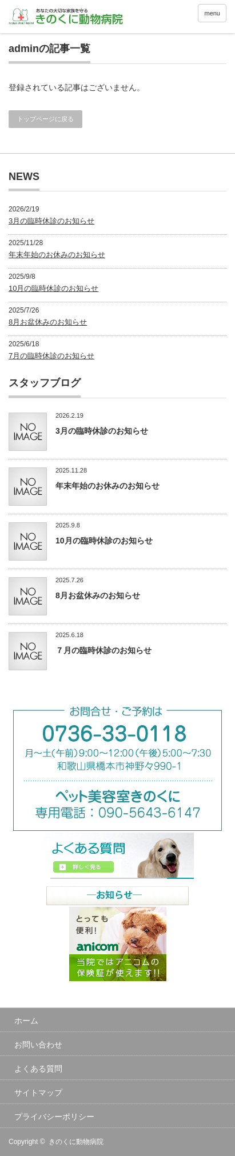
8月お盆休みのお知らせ (48, 322)
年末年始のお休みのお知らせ (57, 254)
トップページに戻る (45, 118)
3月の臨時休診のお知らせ (51, 221)
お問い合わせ (38, 1044)
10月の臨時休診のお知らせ (53, 288)
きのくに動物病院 (76, 1142)
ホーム (26, 1020)
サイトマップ (38, 1092)
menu (212, 13)
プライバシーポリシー (54, 1116)
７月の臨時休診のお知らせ (103, 650)
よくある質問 (38, 1068)
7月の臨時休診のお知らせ (51, 355)
